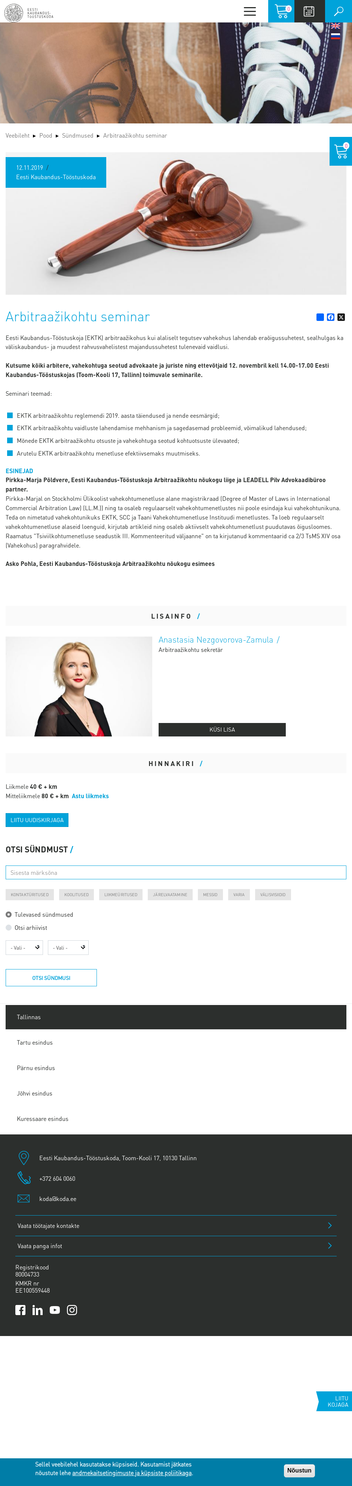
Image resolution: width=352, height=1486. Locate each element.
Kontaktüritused (30, 894)
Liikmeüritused (121, 894)
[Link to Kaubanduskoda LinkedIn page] (38, 1310)
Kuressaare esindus (42, 1118)
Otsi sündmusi (51, 977)
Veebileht (18, 135)
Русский (335, 36)
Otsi (338, 11)
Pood (45, 135)
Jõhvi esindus (34, 1093)
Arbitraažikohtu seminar (135, 135)
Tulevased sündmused (44, 914)
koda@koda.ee (57, 1198)
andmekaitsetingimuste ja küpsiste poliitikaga (132, 1473)
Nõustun (299, 1470)
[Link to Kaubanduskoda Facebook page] (20, 1310)
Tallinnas (29, 1017)
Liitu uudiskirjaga (37, 820)
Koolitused (76, 894)
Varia (239, 894)
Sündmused (78, 135)
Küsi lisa (222, 729)
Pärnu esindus (36, 1068)
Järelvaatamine (170, 894)
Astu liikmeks (90, 796)
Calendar (309, 11)
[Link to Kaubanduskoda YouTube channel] (55, 1310)
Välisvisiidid (272, 894)
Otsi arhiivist (31, 927)
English (335, 25)
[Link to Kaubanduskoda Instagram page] (72, 1310)
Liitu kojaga (338, 1401)
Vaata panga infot (40, 1246)
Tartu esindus (35, 1042)
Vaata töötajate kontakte (48, 1225)
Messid (210, 894)
